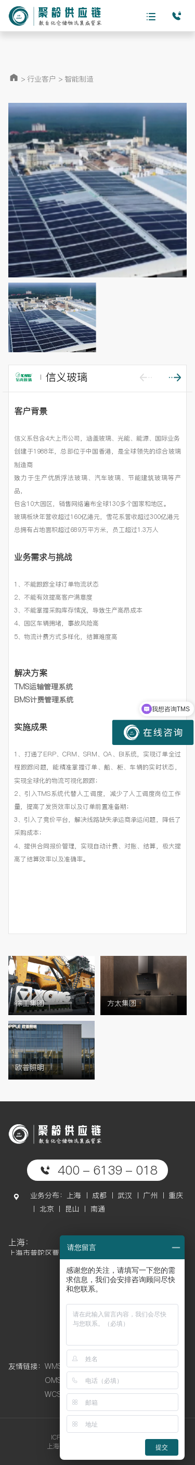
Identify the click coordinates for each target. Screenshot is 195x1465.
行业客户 (41, 79)
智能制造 (79, 79)
